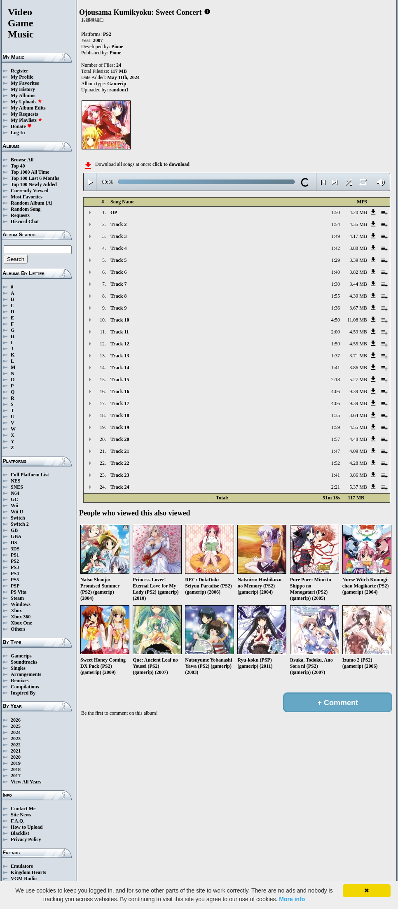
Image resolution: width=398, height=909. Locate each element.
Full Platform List (30, 475)
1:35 (335, 415)
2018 (16, 769)
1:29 (335, 260)
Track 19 (119, 427)
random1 (119, 90)
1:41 (335, 368)
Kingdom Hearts (28, 872)
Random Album (27, 203)
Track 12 (119, 344)
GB (14, 530)
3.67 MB (358, 308)
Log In (18, 132)
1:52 (335, 463)
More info (292, 899)
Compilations (25, 687)
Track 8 (118, 296)
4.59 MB (358, 332)
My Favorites (25, 83)
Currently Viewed (29, 190)
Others (18, 629)
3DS (15, 549)
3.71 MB (358, 356)
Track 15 (119, 379)
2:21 (335, 487)
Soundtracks (24, 662)
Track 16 (119, 391)
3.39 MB (358, 260)
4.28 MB (358, 463)
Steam (17, 598)
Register (19, 71)
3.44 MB (358, 284)
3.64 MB (358, 415)
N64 (15, 493)
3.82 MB (358, 272)
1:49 (335, 236)
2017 (16, 775)
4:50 (335, 320)
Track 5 (118, 260)
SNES (17, 487)
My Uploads (26, 102)
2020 (16, 757)
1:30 (335, 284)
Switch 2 (20, 524)
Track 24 (119, 487)
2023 (16, 738)
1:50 (335, 212)
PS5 (15, 580)
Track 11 (119, 332)
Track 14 (119, 368)
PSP (15, 586)
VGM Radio (24, 878)
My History (23, 89)
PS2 (15, 561)
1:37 (335, 356)
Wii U (17, 512)
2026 (16, 720)
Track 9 (118, 308)
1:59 (335, 344)
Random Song (25, 209)
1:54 (335, 224)
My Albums (23, 95)
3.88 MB (358, 248)
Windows (20, 604)
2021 (16, 751)
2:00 (335, 332)
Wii (14, 505)
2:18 (335, 379)
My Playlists (26, 120)
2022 (16, 745)
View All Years (26, 782)
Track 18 (119, 415)
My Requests (24, 114)
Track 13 (119, 356)
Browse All (22, 160)
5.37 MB (358, 487)
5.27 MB (358, 379)
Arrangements (26, 674)
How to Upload (26, 827)
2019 (16, 763)
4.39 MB (358, 296)
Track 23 (119, 475)
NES (15, 481)
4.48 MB (358, 439)
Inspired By (23, 693)
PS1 (15, 555)
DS (14, 542)
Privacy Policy (26, 839)
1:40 (335, 272)
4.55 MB (358, 344)
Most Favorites (26, 197)
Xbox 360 (20, 617)
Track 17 (119, 403)
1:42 (335, 248)
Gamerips (21, 656)
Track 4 (118, 248)
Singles (18, 668)
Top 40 (18, 166)
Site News (21, 815)
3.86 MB (358, 368)
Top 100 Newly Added (34, 184)
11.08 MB (357, 320)
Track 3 (118, 236)
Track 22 (119, 463)
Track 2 (118, 224)
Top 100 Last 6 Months (35, 178)
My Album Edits (28, 108)
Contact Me (23, 808)
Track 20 (119, 439)
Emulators (22, 866)
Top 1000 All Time (30, 172)
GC (14, 499)
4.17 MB (358, 236)
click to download (171, 164)
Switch (18, 518)
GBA (16, 536)
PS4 (15, 573)
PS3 (15, 567)
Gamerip (116, 83)
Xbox (16, 610)
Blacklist (20, 833)
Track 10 (119, 320)
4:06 (335, 391)
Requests (20, 215)
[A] (49, 203)
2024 (16, 732)
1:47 (335, 451)
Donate (21, 126)
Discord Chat (25, 221)
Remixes (19, 680)
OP (113, 212)
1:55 (335, 296)
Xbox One (21, 623)
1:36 (335, 308)
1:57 (335, 439)
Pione (117, 46)
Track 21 (119, 451)
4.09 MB (358, 451)
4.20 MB (358, 212)
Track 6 (118, 272)
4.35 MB (358, 224)
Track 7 (118, 284)
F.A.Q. (17, 821)
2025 (16, 726)
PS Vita (18, 592)
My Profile (22, 77)
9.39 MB (358, 391)
